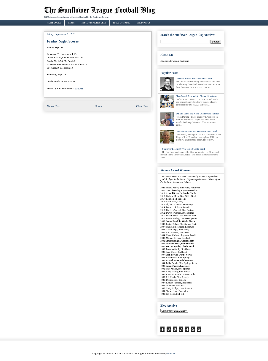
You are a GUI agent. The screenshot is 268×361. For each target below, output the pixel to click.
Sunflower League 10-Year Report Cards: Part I (183, 149)
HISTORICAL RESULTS (94, 22)
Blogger (171, 353)
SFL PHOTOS (143, 22)
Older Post (142, 106)
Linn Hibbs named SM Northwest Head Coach (197, 131)
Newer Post (53, 106)
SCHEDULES (54, 22)
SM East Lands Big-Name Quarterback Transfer (197, 113)
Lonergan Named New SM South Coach (194, 78)
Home (98, 106)
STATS (71, 22)
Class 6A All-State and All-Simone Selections (196, 96)
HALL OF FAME (121, 22)
